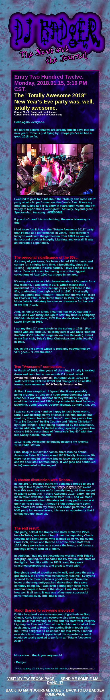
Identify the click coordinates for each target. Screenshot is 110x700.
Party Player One (69, 487)
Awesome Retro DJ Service (33, 377)
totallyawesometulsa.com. (81, 668)
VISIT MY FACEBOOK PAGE (31, 679)
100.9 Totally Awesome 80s (63, 384)
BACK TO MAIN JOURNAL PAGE (33, 690)
